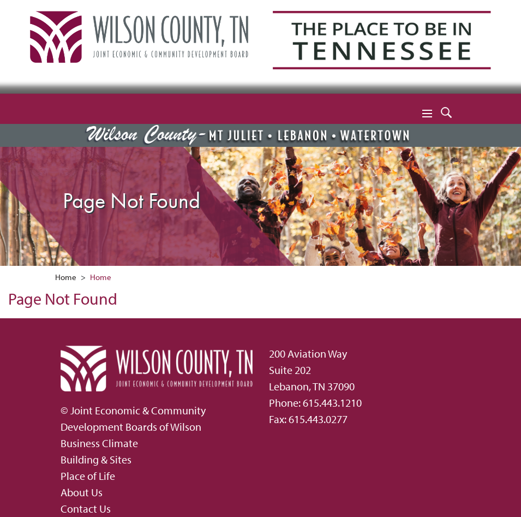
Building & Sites (96, 459)
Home (65, 277)
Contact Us (86, 508)
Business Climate (99, 443)
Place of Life (88, 476)
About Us (82, 492)
